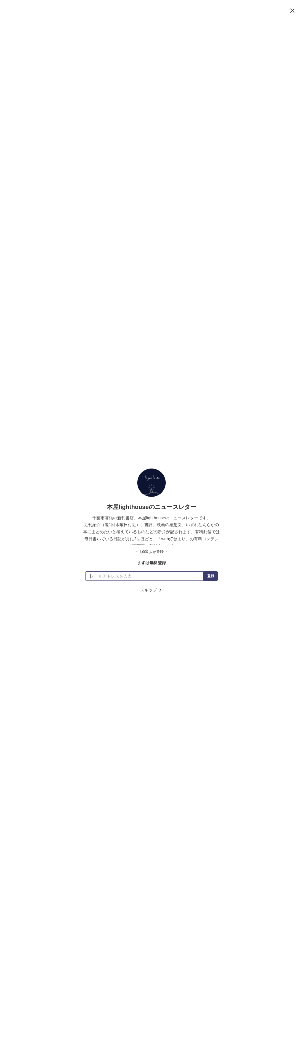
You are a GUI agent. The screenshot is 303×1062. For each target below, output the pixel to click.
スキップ (151, 590)
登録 (210, 576)
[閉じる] (292, 11)
